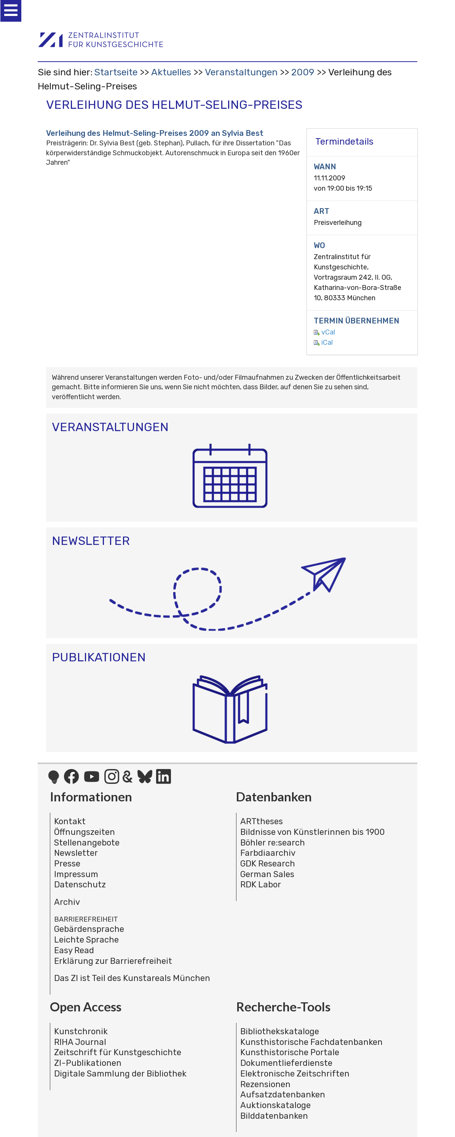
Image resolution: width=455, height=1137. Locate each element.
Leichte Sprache (86, 940)
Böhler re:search (272, 843)
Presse (67, 863)
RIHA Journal (80, 1042)
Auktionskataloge (275, 1105)
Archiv (67, 902)
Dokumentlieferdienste (286, 1063)
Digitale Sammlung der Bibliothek (120, 1074)
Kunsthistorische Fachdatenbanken (311, 1042)
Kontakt (70, 821)
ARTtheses (261, 821)
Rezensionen (265, 1084)
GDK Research (267, 863)
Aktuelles (171, 72)
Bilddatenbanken (274, 1116)
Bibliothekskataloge (279, 1031)
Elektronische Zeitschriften (295, 1074)
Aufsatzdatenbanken (282, 1094)
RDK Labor (260, 884)
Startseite (115, 72)
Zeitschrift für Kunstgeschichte (117, 1052)
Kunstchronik (81, 1031)
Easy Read (74, 950)
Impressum (76, 874)
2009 (303, 72)
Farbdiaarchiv (267, 853)
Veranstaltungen (241, 72)
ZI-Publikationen (87, 1063)
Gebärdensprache (89, 929)
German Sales (267, 874)
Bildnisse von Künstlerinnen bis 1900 (312, 832)
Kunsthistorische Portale (289, 1052)
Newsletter (76, 853)
